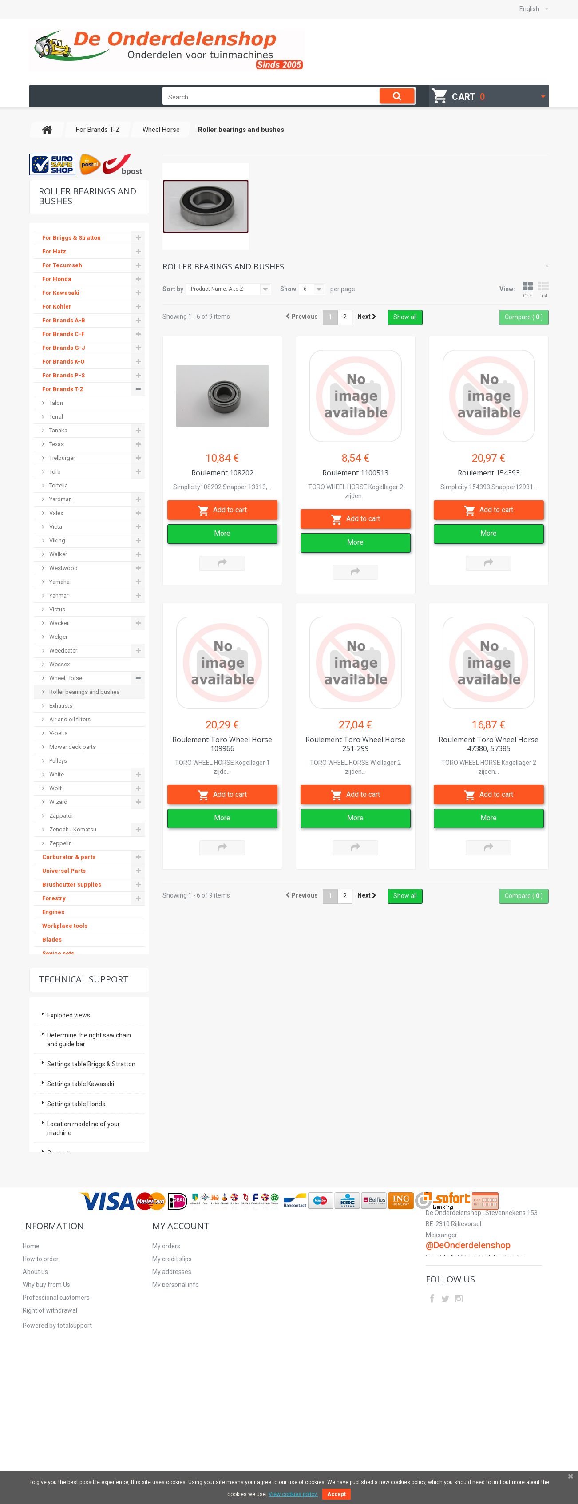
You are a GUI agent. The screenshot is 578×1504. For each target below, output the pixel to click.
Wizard (57, 802)
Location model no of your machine (83, 1228)
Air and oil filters (69, 720)
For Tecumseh (62, 266)
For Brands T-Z (63, 390)
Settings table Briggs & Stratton (91, 1163)
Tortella (58, 486)
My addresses (171, 1390)
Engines (53, 913)
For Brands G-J (63, 348)
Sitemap (35, 1442)
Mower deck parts (72, 747)
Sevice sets (58, 954)
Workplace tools (64, 926)
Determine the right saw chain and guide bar (89, 1139)
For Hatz (54, 252)
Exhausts (60, 706)
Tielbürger (61, 458)
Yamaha (59, 582)
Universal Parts (64, 871)
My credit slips (172, 1377)
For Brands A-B (63, 321)
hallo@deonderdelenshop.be (484, 1386)
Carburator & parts (68, 858)
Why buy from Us (46, 1403)
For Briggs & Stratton (71, 238)
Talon (55, 403)
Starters (53, 1036)
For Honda (56, 280)
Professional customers (56, 1416)
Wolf (55, 789)
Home (31, 1365)
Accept (336, 1494)
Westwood (63, 569)
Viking (56, 541)
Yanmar (58, 596)
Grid (528, 290)
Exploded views (68, 1114)
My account (181, 1345)
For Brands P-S (63, 376)
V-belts (57, 734)
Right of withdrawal (50, 1429)
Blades (52, 940)
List (543, 290)
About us (35, 1390)
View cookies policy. (293, 1494)
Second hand (60, 1023)
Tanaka (57, 431)
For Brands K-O (63, 362)
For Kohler (56, 307)
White (56, 775)
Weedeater (62, 651)
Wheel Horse (65, 679)
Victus (56, 610)
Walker (57, 555)
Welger (57, 637)
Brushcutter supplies (71, 885)
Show (288, 289)
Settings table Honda (76, 1203)
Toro (54, 472)
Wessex (59, 665)
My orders (166, 1365)
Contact (58, 1252)
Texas (56, 445)
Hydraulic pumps (66, 981)
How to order (41, 1377)
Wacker (58, 624)
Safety (51, 995)
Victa (55, 527)
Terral (55, 417)
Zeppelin (60, 844)
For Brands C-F (63, 335)
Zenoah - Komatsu (72, 830)
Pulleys (57, 761)
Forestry (54, 899)
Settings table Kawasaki (80, 1183)
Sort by (172, 289)
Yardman (60, 500)
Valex (55, 514)
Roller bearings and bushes (83, 692)
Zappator (60, 816)
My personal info (175, 1403)
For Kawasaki (60, 293)
